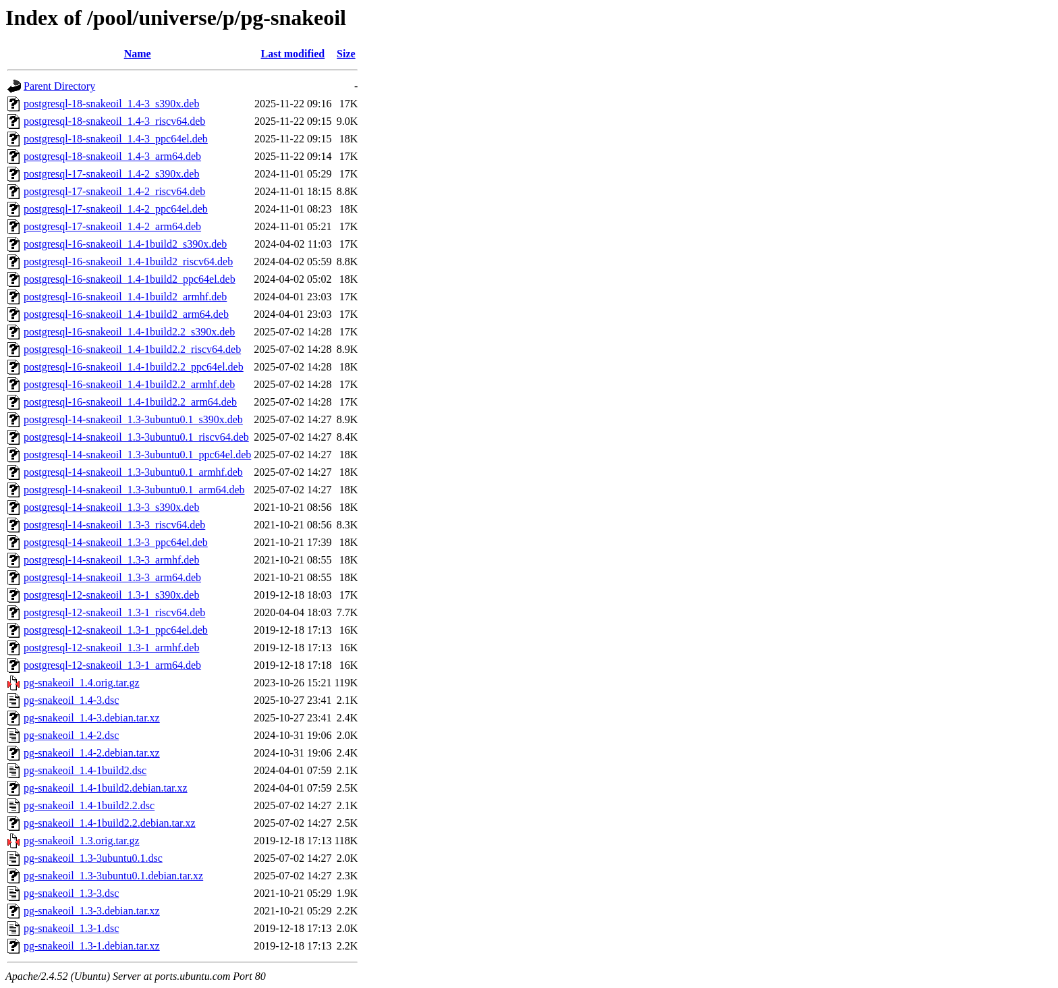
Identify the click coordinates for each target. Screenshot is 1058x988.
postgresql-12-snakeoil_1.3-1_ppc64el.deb (116, 630)
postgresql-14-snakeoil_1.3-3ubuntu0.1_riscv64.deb (136, 437)
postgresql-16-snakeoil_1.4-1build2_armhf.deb (125, 296)
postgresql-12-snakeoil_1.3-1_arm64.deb (112, 665)
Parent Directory (59, 86)
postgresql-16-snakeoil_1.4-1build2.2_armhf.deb (129, 384)
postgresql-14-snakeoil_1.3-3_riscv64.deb (114, 524)
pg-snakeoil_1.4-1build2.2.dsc (89, 805)
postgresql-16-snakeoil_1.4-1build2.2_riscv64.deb (132, 349)
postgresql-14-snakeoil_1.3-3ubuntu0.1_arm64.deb (134, 489)
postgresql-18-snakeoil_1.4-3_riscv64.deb (114, 121)
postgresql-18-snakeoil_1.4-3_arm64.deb (112, 156)
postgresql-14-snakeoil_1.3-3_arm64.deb (112, 577)
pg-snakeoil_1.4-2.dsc (71, 735)
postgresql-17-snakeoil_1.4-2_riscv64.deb (114, 191)
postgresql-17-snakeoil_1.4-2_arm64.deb (112, 226)
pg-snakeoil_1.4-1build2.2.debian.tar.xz (110, 823)
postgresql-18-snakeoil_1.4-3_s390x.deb (111, 103)
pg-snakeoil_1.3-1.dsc (71, 928)
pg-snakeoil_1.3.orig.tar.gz (82, 840)
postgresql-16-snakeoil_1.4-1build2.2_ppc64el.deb (134, 367)
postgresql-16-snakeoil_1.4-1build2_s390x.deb (125, 244)
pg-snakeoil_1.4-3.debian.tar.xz (92, 717)
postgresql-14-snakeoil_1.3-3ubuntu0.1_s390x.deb (133, 419)
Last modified (293, 53)
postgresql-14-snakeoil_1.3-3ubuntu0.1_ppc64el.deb (137, 454)
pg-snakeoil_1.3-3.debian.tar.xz (92, 910)
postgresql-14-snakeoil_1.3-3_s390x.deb (111, 507)
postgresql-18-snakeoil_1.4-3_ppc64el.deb (116, 138)
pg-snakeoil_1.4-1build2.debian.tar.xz (106, 788)
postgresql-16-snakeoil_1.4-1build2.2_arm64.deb (130, 402)
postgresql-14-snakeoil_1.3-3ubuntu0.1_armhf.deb (133, 472)
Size (346, 53)
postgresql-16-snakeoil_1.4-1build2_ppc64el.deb (129, 279)
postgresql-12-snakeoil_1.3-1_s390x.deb (111, 595)
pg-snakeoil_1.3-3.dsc (71, 893)
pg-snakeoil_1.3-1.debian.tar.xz (92, 946)
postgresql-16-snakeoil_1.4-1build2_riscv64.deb (128, 261)
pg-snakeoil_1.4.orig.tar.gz (82, 682)
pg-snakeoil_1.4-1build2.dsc (85, 770)
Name (137, 53)
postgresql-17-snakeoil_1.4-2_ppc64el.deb (116, 209)
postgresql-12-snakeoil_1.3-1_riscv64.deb (114, 612)
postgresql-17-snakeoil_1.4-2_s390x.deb (111, 174)
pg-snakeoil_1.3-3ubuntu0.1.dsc (93, 858)
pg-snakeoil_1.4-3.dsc (71, 700)
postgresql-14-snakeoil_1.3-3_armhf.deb (111, 560)
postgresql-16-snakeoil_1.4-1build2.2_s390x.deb (129, 331)
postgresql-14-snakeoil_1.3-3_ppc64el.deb (116, 542)
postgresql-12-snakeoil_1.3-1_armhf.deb (111, 647)
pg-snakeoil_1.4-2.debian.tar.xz (92, 753)
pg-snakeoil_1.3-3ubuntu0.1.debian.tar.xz (113, 875)
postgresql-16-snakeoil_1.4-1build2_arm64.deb (126, 314)
